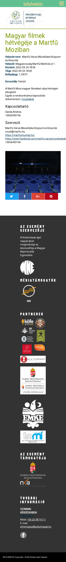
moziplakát (27, 99)
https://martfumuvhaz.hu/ (20, 135)
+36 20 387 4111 (36, 519)
